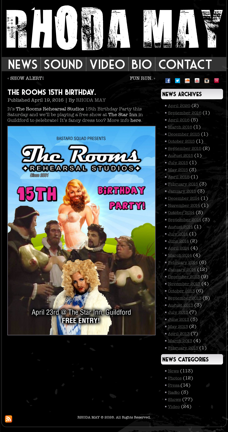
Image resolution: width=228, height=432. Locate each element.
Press (173, 385)
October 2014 (181, 212)
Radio (174, 392)
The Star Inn (122, 114)
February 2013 (183, 348)
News (23, 64)
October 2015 (181, 141)
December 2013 (184, 276)
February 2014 (183, 262)
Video (107, 64)
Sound (63, 64)
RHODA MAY (91, 100)
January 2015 (182, 191)
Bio (141, 64)
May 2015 (178, 169)
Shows (174, 399)
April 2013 (179, 333)
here (135, 120)
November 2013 (184, 283)
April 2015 (179, 177)
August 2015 (180, 155)
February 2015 (183, 184)
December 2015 (184, 134)
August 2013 (180, 305)
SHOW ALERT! (27, 78)
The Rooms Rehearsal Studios (50, 109)
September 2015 (184, 148)
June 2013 (178, 319)
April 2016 (179, 120)
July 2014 (178, 234)
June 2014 (178, 241)
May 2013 (178, 326)
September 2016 (184, 112)
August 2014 (180, 226)
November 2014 (184, 205)
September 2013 (184, 298)
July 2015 (178, 162)
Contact (185, 64)
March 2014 (180, 255)
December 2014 (184, 198)
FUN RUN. (141, 78)
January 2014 (182, 269)
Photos (175, 378)
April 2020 (179, 105)
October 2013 (181, 291)
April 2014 (178, 248)
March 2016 (180, 127)
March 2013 (180, 340)
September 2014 (184, 219)
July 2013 (178, 312)
